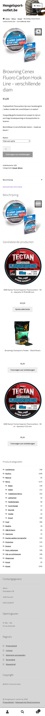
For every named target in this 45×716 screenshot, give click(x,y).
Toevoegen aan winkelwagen (17, 154)
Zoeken (22, 712)
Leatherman (10, 469)
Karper (7, 566)
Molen (10, 486)
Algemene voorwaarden (15, 655)
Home (8, 19)
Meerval (8, 478)
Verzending (10, 659)
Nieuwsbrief (11, 664)
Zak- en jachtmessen (13, 554)
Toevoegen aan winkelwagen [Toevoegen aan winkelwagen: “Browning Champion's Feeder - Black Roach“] (22, 370)
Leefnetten (12, 498)
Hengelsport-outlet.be (13, 7)
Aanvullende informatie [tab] (12, 187)
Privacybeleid (11, 646)
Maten (5, 137)
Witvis (14, 19)
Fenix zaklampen (11, 550)
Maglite (8, 526)
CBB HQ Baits (10, 530)
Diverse (8, 546)
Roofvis (8, 473)
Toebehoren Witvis (15, 494)
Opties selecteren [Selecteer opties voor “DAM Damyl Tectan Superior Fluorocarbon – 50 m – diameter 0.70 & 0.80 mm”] (22, 309)
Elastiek (11, 510)
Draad (20, 19)
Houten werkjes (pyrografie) (15, 538)
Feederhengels (13, 502)
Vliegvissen (9, 558)
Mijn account (7, 712)
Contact (9, 650)
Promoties (9, 542)
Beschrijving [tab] (8, 180)
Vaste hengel (13, 506)
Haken (10, 490)
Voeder (10, 514)
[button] (39, 31)
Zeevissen (9, 534)
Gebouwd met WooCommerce (27, 702)
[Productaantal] (7, 149)
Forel (7, 522)
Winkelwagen (35, 710)
